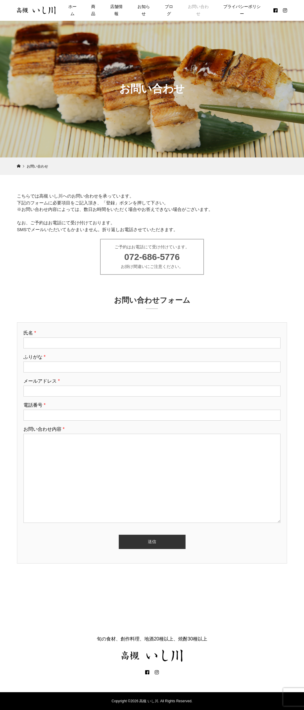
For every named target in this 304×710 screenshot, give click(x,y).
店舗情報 (116, 10)
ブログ (169, 10)
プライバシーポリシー (242, 10)
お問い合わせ (198, 10)
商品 (93, 10)
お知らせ (143, 10)
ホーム (72, 10)
